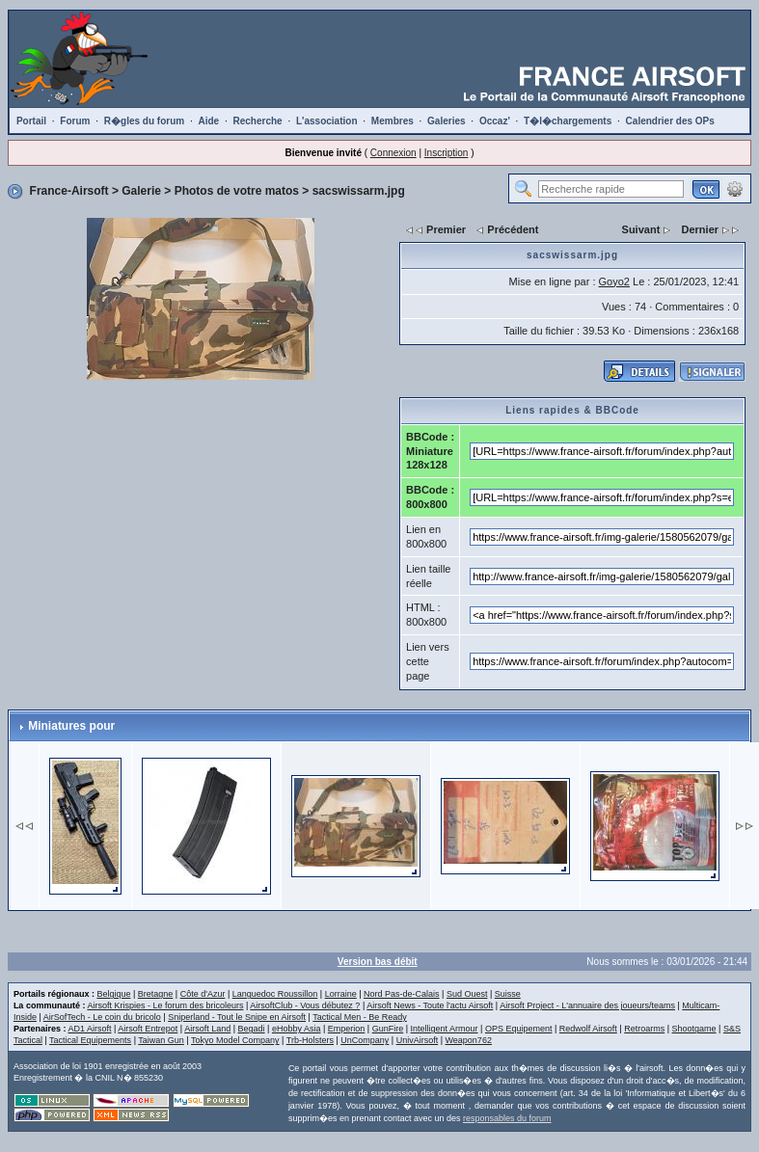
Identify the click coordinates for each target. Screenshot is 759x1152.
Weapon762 (469, 1040)
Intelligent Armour (444, 1028)
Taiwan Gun (161, 1040)
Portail (31, 121)
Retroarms (644, 1028)
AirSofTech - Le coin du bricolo (102, 1017)
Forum (75, 121)
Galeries (446, 121)
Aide (208, 121)
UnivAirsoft (417, 1040)
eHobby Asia (296, 1028)
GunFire (388, 1028)
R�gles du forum (144, 121)
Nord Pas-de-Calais (402, 994)
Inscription (446, 152)
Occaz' (494, 121)
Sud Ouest (467, 994)
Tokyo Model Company (235, 1040)
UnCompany (364, 1040)
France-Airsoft (69, 191)
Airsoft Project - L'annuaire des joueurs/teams (587, 1005)
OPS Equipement (519, 1028)
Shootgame (694, 1028)
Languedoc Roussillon (275, 994)
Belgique (113, 994)
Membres (392, 121)
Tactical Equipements (90, 1040)
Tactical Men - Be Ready (359, 1017)
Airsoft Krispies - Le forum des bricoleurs (165, 1005)
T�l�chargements (567, 121)
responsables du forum (507, 1118)
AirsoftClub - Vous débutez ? (305, 1005)
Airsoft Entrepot (147, 1028)
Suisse (508, 994)
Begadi (251, 1028)
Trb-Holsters (310, 1040)
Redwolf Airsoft (588, 1028)
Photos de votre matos (237, 191)
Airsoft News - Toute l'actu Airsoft (429, 1005)
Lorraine (341, 994)
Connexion (393, 152)
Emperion (347, 1028)
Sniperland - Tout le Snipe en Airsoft (237, 1017)
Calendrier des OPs (670, 121)
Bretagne (156, 994)
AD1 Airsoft (89, 1028)
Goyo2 (614, 281)
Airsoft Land (207, 1028)
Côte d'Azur (203, 994)
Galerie (141, 191)
